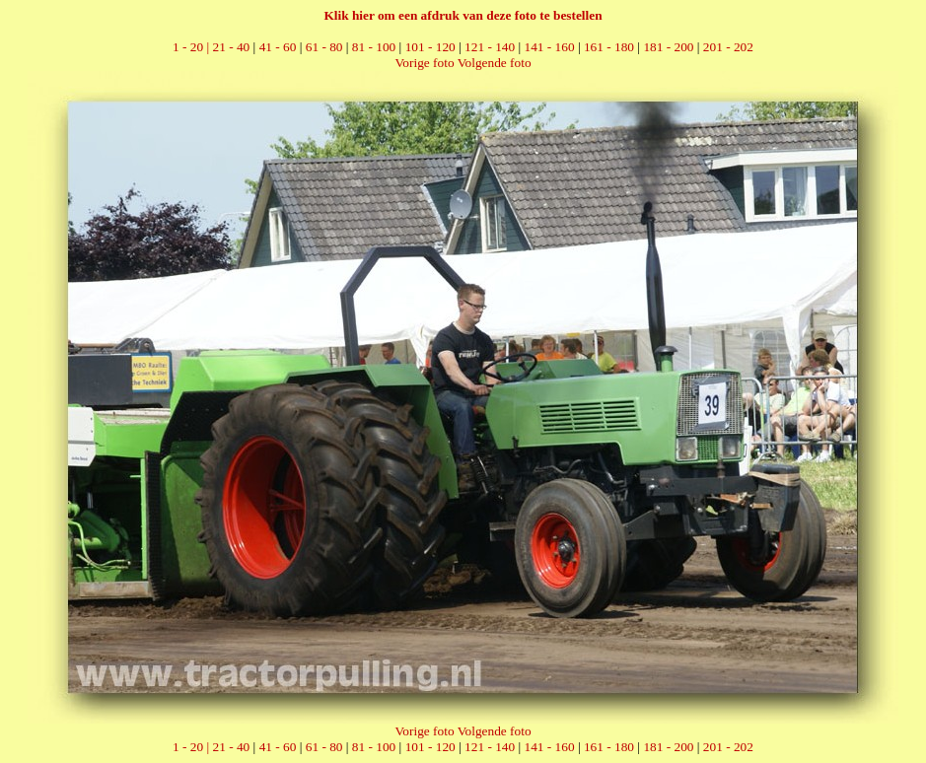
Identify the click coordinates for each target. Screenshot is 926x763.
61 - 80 (324, 46)
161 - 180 (609, 46)
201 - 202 (728, 46)
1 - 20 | (192, 46)
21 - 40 (231, 46)
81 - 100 (373, 46)
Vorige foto (424, 62)
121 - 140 (489, 46)
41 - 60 (278, 46)
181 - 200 (668, 46)
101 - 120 (430, 46)
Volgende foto (495, 62)
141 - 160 (550, 46)
